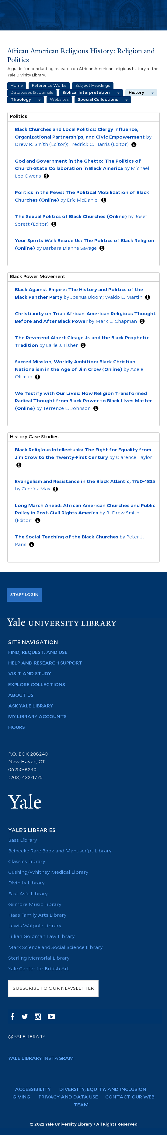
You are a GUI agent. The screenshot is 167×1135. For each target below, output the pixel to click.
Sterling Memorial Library (39, 958)
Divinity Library (26, 883)
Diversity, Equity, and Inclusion (105, 1089)
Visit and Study (29, 673)
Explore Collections (36, 684)
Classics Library (26, 861)
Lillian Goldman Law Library (41, 936)
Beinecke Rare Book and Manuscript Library (60, 851)
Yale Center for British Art (38, 969)
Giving (24, 1097)
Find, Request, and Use (38, 652)
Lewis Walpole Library (34, 926)
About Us (20, 695)
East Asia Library (28, 894)
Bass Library (22, 840)
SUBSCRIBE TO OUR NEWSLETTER (53, 988)
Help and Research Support (45, 663)
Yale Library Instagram (41, 1058)
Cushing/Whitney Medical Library (48, 872)
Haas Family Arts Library (37, 915)
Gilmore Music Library (34, 904)
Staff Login (24, 595)
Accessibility (36, 1089)
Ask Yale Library (30, 706)
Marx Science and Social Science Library (55, 947)
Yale (25, 802)
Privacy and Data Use (71, 1097)
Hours (16, 727)
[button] (133, 145)
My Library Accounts (37, 716)
